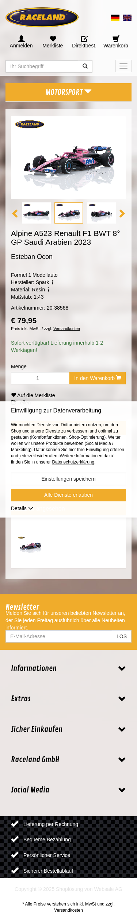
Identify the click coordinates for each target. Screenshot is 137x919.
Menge (19, 366)
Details (22, 509)
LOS (122, 636)
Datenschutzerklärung (73, 462)
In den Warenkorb (97, 378)
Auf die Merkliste (33, 395)
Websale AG (108, 889)
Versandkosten (66, 328)
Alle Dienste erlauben (68, 495)
